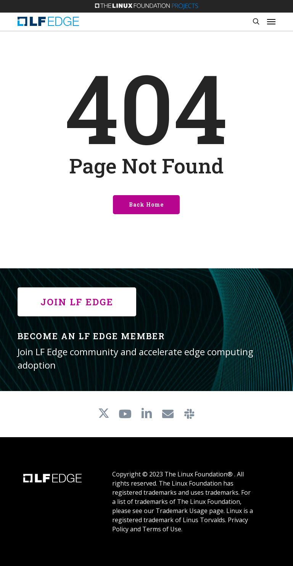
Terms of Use (161, 529)
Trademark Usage (182, 511)
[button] (271, 21)
